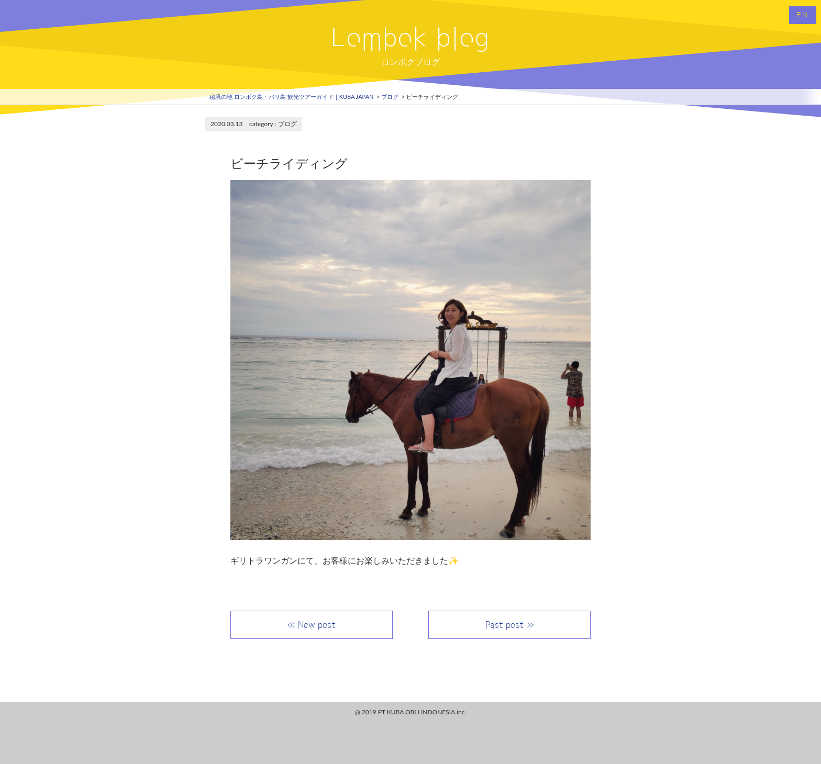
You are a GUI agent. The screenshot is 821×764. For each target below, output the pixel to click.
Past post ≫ (509, 625)
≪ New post (311, 625)
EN (802, 15)
